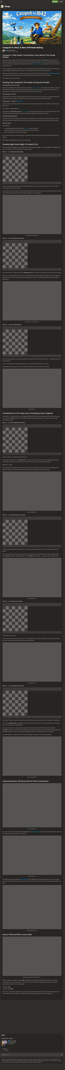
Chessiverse (19, 101)
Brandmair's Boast (7, 1038)
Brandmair (10, 50)
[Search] (32, 1054)
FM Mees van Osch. (36, 87)
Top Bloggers (6, 1050)
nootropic (26, 128)
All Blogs (5, 1048)
